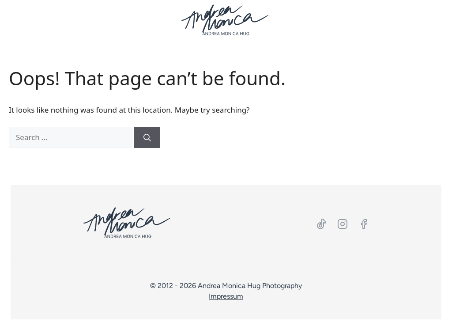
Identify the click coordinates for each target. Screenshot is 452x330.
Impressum (226, 296)
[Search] (147, 137)
